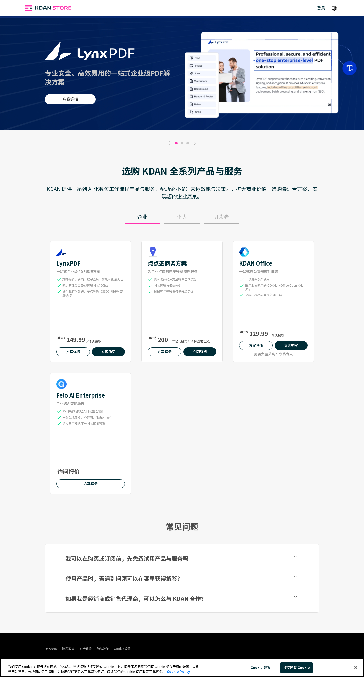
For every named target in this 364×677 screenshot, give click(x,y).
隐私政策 (68, 648)
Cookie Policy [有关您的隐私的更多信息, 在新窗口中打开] (178, 671)
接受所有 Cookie (296, 667)
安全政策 (85, 648)
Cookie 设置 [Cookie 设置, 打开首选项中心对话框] (260, 667)
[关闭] (355, 667)
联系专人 (286, 353)
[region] (182, 668)
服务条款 (51, 648)
